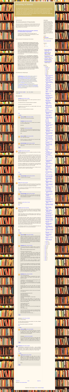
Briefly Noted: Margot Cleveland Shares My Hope (48, 179)
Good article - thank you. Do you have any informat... (48, 59)
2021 (45, 66)
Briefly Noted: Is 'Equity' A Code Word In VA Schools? (49, 125)
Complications (47, 148)
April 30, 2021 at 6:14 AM (24, 182)
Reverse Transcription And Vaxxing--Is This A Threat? (49, 202)
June (46, 71)
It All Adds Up (47, 109)
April (46, 74)
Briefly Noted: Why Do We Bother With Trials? (49, 215)
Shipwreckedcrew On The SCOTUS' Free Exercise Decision (49, 188)
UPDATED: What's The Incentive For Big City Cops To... (48, 118)
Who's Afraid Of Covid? (48, 174)
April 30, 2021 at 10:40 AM (28, 336)
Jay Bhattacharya (20, 76)
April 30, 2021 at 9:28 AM (26, 318)
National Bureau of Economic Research (25, 78)
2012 (45, 253)
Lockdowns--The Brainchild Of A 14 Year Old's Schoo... (49, 130)
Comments (46, 46)
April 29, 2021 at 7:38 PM (25, 98)
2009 (45, 257)
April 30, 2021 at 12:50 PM (31, 143)
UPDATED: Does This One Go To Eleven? (48, 239)
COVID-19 (25, 84)
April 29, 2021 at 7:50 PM (29, 116)
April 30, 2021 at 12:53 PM (31, 193)
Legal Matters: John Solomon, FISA (48, 85)
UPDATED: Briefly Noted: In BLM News (49, 199)
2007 (45, 260)
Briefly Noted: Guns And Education (48, 232)
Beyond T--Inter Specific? (49, 110)
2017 (45, 249)
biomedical (22, 82)
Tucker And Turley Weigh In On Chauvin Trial (49, 136)
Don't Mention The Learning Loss (48, 197)
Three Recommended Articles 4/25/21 (48, 115)
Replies (20, 115)
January (46, 244)
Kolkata (29, 76)
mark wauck (22, 116)
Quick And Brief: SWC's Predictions (48, 142)
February (46, 242)
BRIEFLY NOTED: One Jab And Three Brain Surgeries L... (48, 145)
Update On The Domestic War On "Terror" (49, 76)
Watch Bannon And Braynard (48, 93)
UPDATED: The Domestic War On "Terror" (49, 80)
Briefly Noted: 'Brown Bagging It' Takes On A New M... (49, 182)
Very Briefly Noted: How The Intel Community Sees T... (48, 192)
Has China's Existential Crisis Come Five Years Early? (49, 82)
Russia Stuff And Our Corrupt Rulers (48, 154)
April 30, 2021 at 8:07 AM (25, 207)
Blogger (42, 387)
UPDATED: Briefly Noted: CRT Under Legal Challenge (49, 98)
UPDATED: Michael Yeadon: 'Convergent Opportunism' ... (48, 210)
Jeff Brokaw (20, 345)
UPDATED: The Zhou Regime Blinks (48, 166)
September (47, 67)
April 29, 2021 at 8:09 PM (28, 128)
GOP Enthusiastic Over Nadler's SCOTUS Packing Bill (48, 161)
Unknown (19, 207)
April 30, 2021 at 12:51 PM (31, 175)
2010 (45, 256)
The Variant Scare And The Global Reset (48, 213)
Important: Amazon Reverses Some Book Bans (48, 164)
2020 (45, 245)
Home (16, 17)
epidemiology (21, 84)
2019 (45, 247)
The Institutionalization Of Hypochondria (49, 78)
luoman (36, 387)
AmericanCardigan (23, 143)
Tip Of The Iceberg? (48, 189)
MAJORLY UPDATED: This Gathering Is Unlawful (48, 235)
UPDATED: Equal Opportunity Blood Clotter (48, 103)
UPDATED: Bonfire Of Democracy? (48, 128)
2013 (45, 252)
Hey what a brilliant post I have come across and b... (48, 50)
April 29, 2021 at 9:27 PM (29, 136)
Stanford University (24, 77)
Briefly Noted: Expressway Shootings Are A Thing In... (49, 205)
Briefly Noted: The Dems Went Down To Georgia (49, 219)
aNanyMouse (23, 245)
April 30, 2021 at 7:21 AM (26, 202)
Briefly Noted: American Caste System (48, 95)
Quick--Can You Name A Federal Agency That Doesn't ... (49, 133)
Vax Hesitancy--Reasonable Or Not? (48, 152)
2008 (45, 258)
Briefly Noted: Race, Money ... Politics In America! (48, 208)
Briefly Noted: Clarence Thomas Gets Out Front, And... (48, 224)
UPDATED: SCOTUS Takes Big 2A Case (48, 105)
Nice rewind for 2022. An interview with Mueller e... (48, 61)
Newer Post (18, 380)
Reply (19, 113)
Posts (45, 44)
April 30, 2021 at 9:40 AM (29, 329)
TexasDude (20, 98)
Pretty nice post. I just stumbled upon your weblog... (47, 53)
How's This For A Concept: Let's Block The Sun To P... (49, 230)
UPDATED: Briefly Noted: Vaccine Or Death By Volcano (49, 185)
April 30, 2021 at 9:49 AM (26, 345)
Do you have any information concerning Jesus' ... (48, 56)
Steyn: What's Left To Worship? (48, 221)
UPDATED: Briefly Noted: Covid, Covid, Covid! (49, 176)
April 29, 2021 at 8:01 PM (28, 121)
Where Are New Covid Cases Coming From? (49, 138)
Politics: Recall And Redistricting (48, 100)
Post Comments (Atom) (23, 382)
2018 (45, 248)
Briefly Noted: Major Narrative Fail (48, 87)
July (46, 70)
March (46, 241)
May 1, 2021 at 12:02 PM (28, 245)
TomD (19, 182)
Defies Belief (47, 121)
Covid (19, 93)
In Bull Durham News (48, 171)
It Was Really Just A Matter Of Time (48, 123)
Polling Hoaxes (47, 146)
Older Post (38, 380)
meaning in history (24, 4)
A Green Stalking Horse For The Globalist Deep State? (49, 227)
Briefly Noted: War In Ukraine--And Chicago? (49, 217)
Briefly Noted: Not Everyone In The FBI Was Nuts (48, 113)
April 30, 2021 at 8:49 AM (29, 234)
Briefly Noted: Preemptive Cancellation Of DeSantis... (49, 195)
